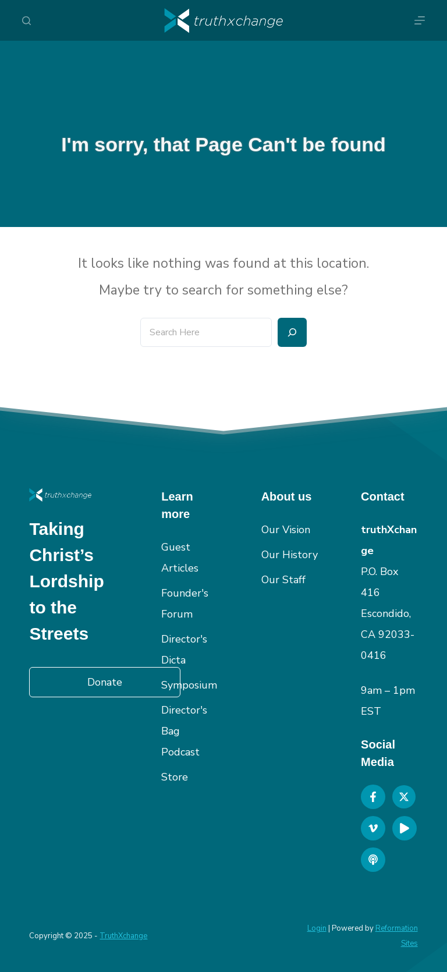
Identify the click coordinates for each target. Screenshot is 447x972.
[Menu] (419, 20)
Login (317, 928)
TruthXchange (123, 936)
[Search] (26, 20)
